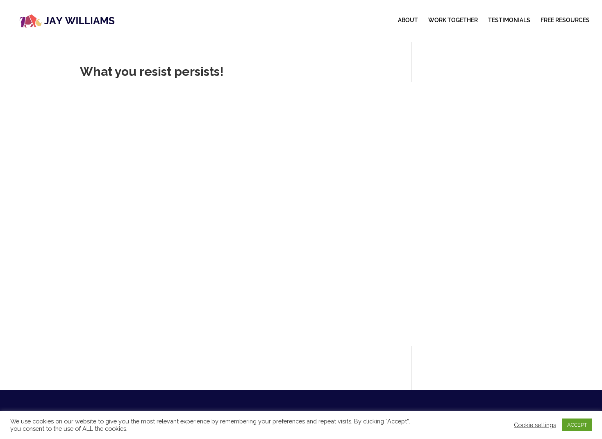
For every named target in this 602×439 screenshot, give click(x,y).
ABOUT (408, 20)
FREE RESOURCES (565, 20)
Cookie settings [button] (535, 424)
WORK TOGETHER (453, 20)
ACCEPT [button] (577, 425)
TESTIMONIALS (509, 20)
